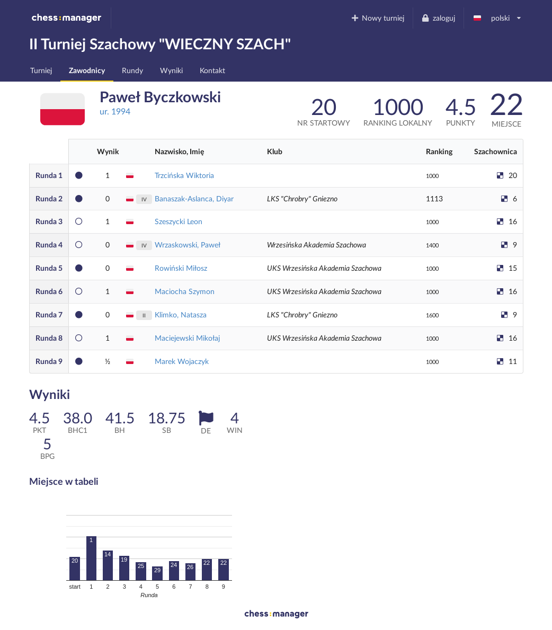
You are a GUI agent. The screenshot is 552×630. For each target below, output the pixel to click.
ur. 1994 (115, 111)
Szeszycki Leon (178, 221)
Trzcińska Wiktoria (184, 175)
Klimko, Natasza (181, 314)
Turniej (41, 70)
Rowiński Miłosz (181, 267)
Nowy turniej (377, 17)
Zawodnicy (87, 70)
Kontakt (212, 70)
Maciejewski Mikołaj (187, 337)
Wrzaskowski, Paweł (187, 244)
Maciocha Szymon (185, 291)
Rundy (132, 70)
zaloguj (438, 17)
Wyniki (171, 70)
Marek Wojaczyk (182, 361)
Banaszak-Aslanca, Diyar (194, 198)
